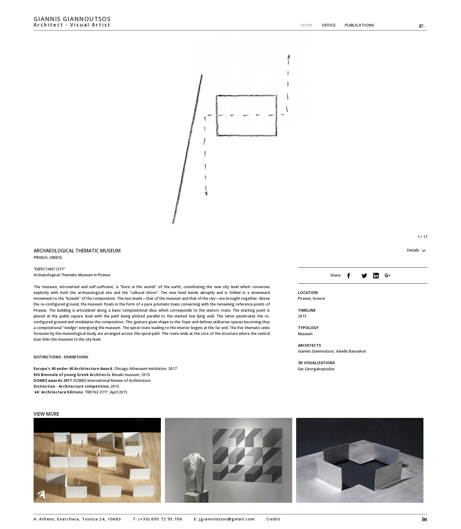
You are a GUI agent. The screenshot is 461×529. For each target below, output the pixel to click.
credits (273, 518)
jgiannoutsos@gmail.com (227, 519)
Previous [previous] (132, 139)
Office (329, 25)
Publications (359, 25)
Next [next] (327, 139)
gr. (422, 25)
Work (307, 25)
